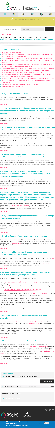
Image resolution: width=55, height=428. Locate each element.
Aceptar (46, 423)
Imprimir (51, 386)
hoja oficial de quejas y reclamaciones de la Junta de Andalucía (27, 259)
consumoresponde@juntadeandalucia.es (36, 346)
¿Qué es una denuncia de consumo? (11, 52)
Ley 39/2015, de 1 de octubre (40, 293)
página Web (48, 350)
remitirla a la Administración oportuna (18, 205)
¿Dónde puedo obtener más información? (13, 86)
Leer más (42, 19)
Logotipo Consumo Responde (14, 8)
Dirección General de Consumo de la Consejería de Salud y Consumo (22, 289)
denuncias (10, 43)
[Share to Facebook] (15, 387)
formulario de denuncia (33, 323)
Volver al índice (4, 104)
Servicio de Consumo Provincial (11, 286)
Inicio (3, 34)
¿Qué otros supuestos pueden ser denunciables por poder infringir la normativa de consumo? (27, 74)
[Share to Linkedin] (17, 387)
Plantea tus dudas (48, 381)
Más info (17, 427)
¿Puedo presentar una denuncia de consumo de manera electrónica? (20, 84)
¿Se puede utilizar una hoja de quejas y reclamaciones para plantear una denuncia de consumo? (28, 78)
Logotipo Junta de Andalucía (7, 3)
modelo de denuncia (15, 243)
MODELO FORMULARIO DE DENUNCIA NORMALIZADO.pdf (21, 376)
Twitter (50, 410)
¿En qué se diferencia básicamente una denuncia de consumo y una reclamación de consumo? (27, 58)
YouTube (53, 410)
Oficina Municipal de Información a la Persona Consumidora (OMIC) (22, 282)
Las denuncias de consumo (13, 399)
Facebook (46, 410)
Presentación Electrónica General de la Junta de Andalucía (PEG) (26, 322)
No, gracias (40, 423)
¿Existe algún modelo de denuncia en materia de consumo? (18, 76)
